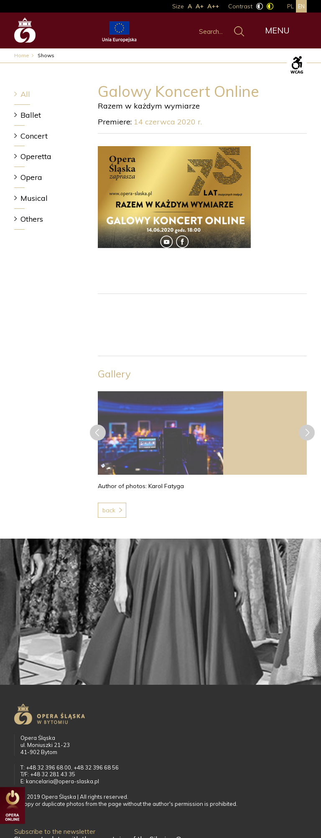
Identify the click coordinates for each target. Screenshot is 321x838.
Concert (34, 136)
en (301, 6)
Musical (34, 198)
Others (31, 219)
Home (21, 55)
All (25, 94)
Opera (31, 177)
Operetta (35, 156)
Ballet (30, 115)
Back (108, 510)
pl (290, 6)
